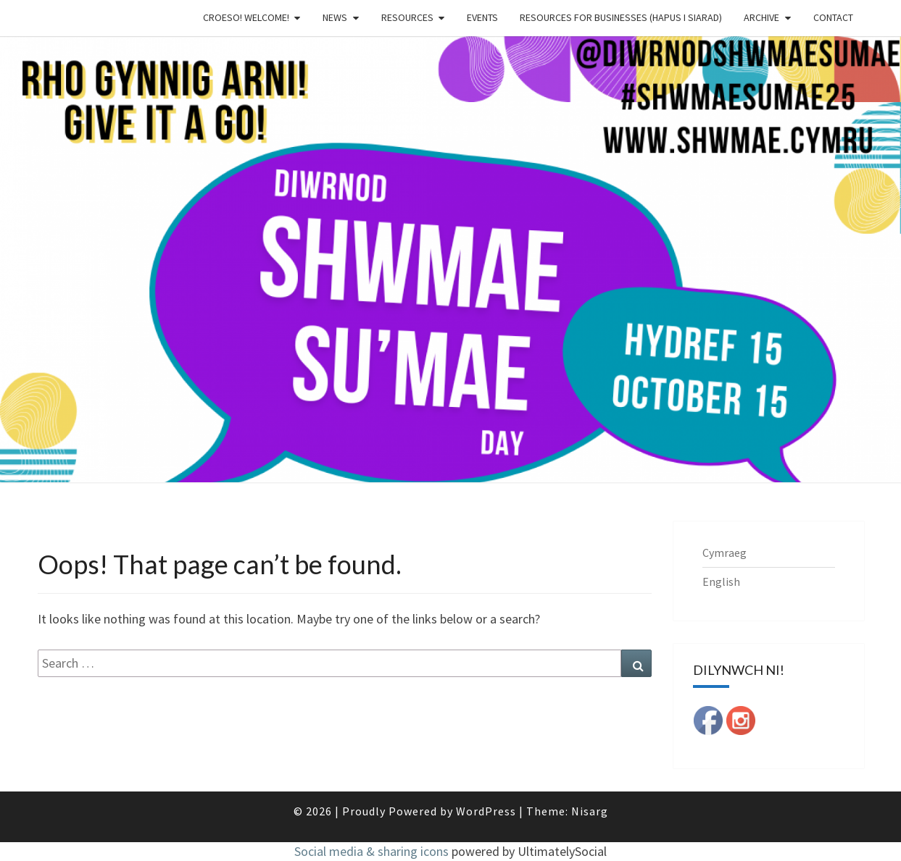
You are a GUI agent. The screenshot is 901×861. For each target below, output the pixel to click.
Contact (833, 17)
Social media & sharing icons (373, 851)
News (335, 17)
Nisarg (589, 811)
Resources (407, 17)
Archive (761, 17)
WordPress (486, 811)
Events (482, 17)
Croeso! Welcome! (246, 17)
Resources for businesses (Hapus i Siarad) (621, 17)
